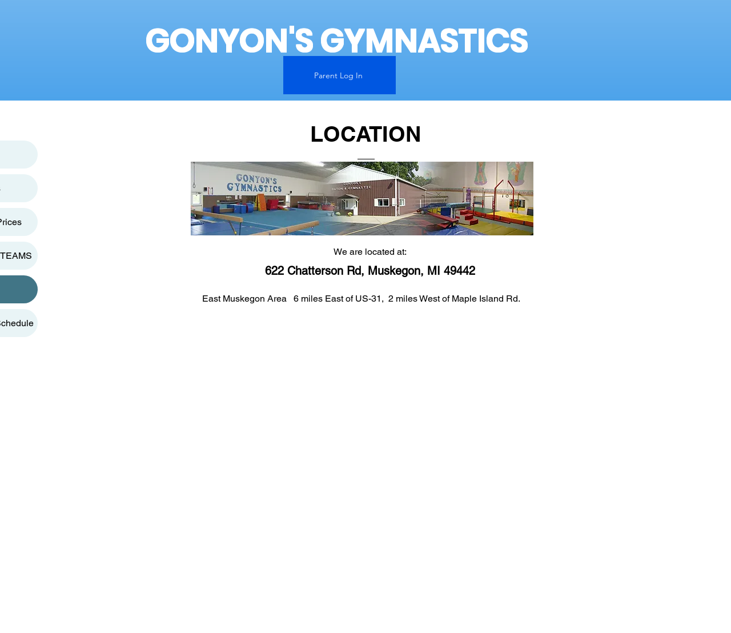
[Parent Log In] (339, 75)
